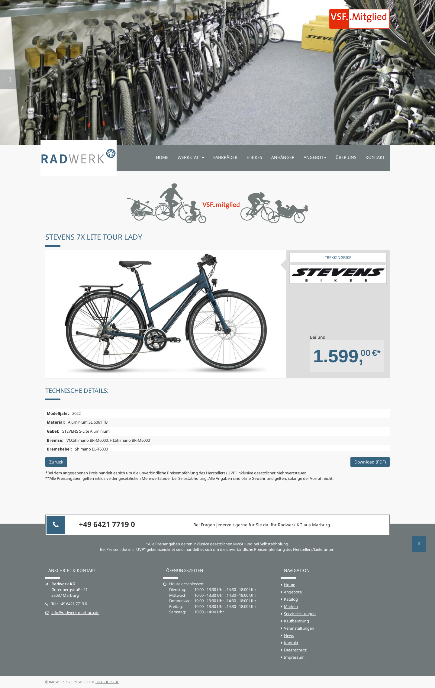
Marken (291, 606)
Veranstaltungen (299, 628)
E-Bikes (254, 157)
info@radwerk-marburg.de (75, 612)
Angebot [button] (315, 157)
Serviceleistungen (300, 613)
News (289, 635)
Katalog (291, 599)
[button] (10, 72)
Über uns (346, 157)
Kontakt (375, 157)
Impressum (294, 657)
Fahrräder (225, 157)
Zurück (56, 462)
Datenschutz (295, 650)
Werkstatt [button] (191, 157)
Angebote (293, 592)
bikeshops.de (107, 682)
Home (162, 157)
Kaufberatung (296, 621)
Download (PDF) (370, 462)
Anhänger (283, 157)
